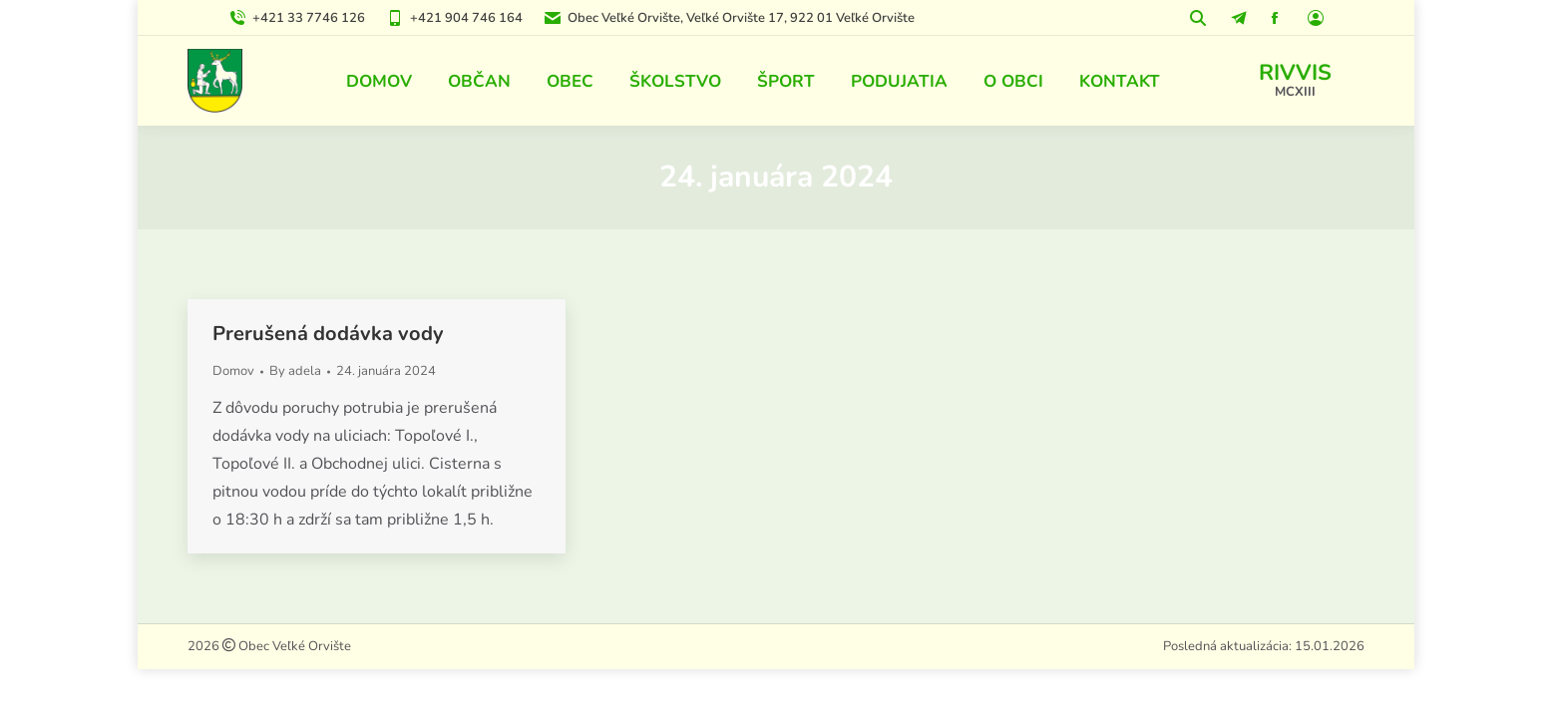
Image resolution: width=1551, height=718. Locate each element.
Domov (233, 371)
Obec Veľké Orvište (293, 646)
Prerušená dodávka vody (328, 333)
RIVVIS (1295, 73)
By (295, 371)
